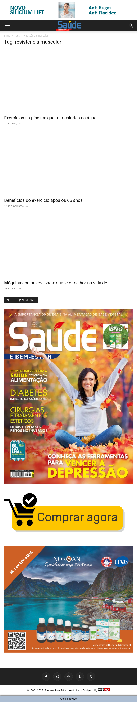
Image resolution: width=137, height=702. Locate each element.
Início (7, 35)
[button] (7, 25)
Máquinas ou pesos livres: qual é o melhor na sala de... (57, 282)
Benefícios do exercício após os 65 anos (43, 200)
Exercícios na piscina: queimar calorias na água (50, 117)
